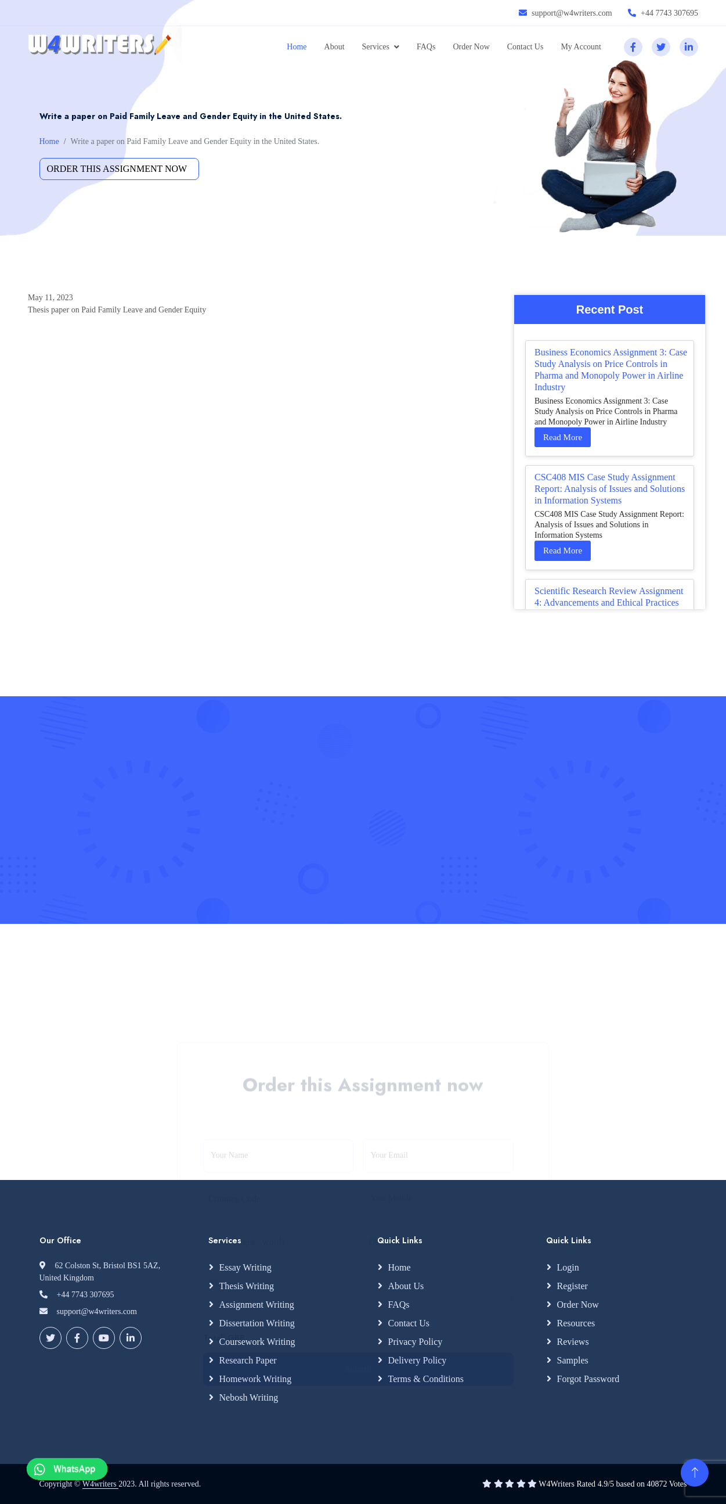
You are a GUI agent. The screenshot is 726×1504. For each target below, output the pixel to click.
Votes (678, 1484)
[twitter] (661, 47)
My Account (581, 46)
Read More (562, 437)
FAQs (426, 46)
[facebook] (633, 47)
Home (296, 46)
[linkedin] (689, 47)
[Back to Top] (695, 1473)
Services (375, 46)
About (334, 46)
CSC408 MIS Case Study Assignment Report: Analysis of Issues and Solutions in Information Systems (609, 488)
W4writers (100, 1484)
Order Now (471, 46)
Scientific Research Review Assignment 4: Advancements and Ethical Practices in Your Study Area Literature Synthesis (608, 602)
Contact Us (525, 46)
